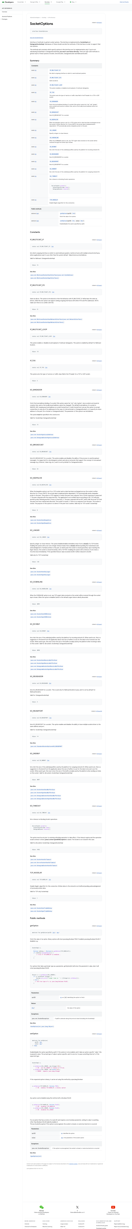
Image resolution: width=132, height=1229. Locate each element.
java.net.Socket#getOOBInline (40, 617)
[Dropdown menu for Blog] (76, 2)
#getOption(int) (35, 1156)
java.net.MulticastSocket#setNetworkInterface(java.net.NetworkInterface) (56, 319)
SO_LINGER (53, 130)
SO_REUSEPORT (54, 161)
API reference (7, 8)
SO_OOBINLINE (54, 137)
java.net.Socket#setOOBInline (40, 614)
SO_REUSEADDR (54, 154)
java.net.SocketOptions (36, 37)
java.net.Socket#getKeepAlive (40, 523)
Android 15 (81, 1224)
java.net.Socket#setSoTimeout (40, 859)
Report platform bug (119, 1224)
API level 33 (99, 711)
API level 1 (99, 22)
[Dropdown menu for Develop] (52, 2)
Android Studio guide (102, 1225)
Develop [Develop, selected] (47, 2)
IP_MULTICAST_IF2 (55, 77)
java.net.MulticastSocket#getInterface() (44, 278)
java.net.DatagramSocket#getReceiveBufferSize (46, 669)
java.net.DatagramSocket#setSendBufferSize (45, 795)
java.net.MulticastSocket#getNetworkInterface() (47, 322)
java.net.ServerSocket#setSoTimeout (42, 862)
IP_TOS (52, 92)
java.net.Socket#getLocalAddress (41, 434)
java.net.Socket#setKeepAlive (40, 520)
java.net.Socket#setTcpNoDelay (41, 908)
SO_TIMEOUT (53, 176)
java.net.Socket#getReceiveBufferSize (43, 663)
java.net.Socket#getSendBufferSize (42, 792)
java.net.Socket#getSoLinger (40, 575)
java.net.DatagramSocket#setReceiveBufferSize (46, 666)
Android (27, 1224)
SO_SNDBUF (53, 169)
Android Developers (35, 17)
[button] (11, 19)
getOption (63, 213)
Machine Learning (47, 1226)
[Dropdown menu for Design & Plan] (40, 2)
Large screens (64, 1224)
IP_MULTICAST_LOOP (56, 85)
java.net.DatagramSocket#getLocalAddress (44, 437)
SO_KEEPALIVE (54, 119)
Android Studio (124, 2)
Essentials (21, 2)
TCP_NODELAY (54, 200)
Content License (73, 1164)
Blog (73, 2)
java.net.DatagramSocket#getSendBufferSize (45, 798)
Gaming (45, 1224)
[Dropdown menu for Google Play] (65, 2)
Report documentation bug (121, 1226)
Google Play (59, 2)
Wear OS (62, 1226)
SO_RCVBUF (53, 147)
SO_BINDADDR (54, 101)
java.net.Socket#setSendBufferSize (42, 789)
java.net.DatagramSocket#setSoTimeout (43, 865)
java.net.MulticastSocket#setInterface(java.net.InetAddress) (51, 275)
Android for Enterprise (30, 1226)
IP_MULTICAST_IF (55, 70)
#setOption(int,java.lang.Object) (42, 1026)
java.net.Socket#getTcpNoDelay (41, 911)
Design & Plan (34, 2)
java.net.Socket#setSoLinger (40, 572)
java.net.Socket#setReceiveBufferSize (43, 660)
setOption (63, 221)
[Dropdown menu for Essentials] (26, 2)
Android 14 (81, 1226)
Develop (44, 17)
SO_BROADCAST (54, 112)
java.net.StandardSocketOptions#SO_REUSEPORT (46, 746)
